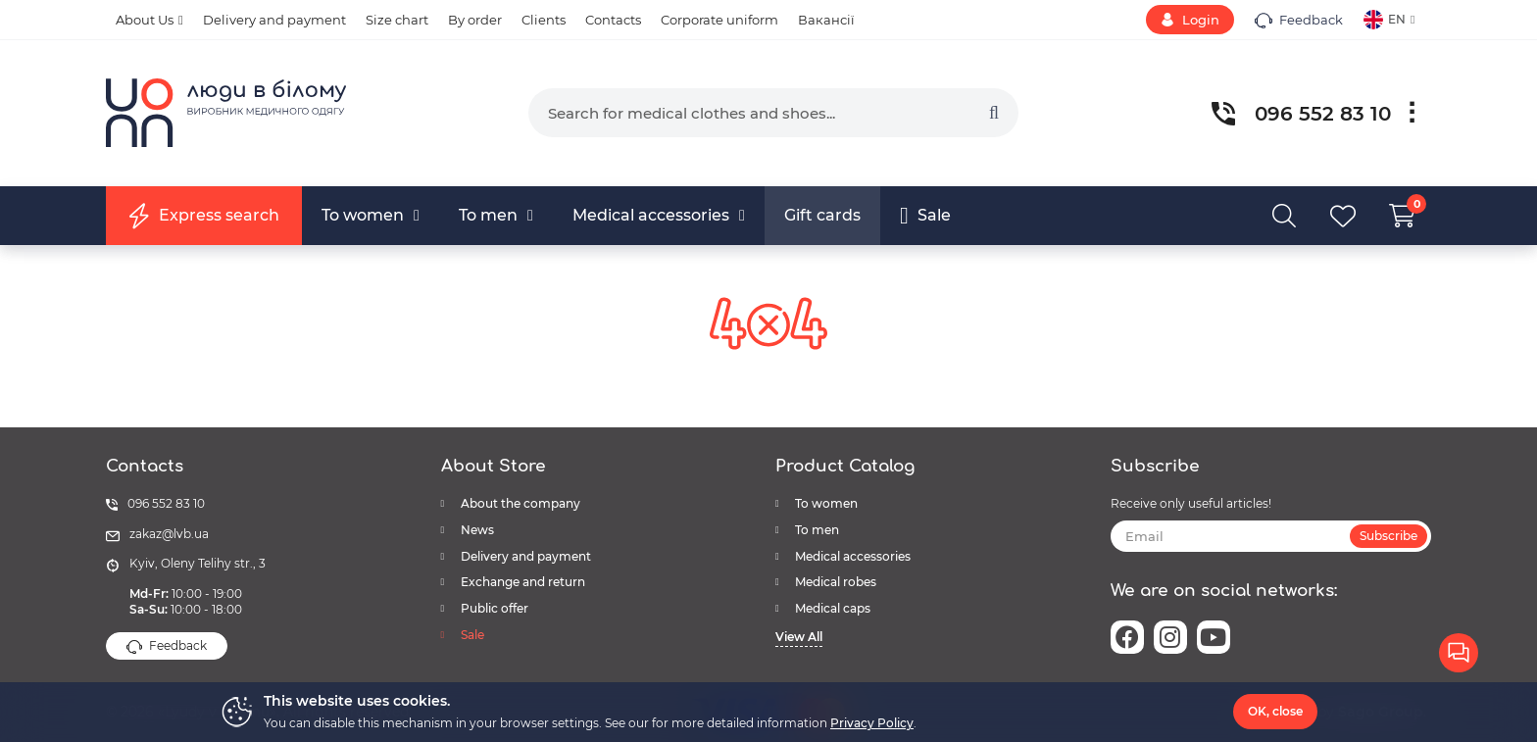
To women (826, 503)
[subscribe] (1271, 536)
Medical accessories (853, 556)
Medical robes (835, 581)
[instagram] (1170, 637)
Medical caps (832, 608)
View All (798, 636)
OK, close (1275, 711)
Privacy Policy (872, 723)
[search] (773, 112)
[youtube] (1213, 637)
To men (817, 529)
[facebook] (1127, 637)
